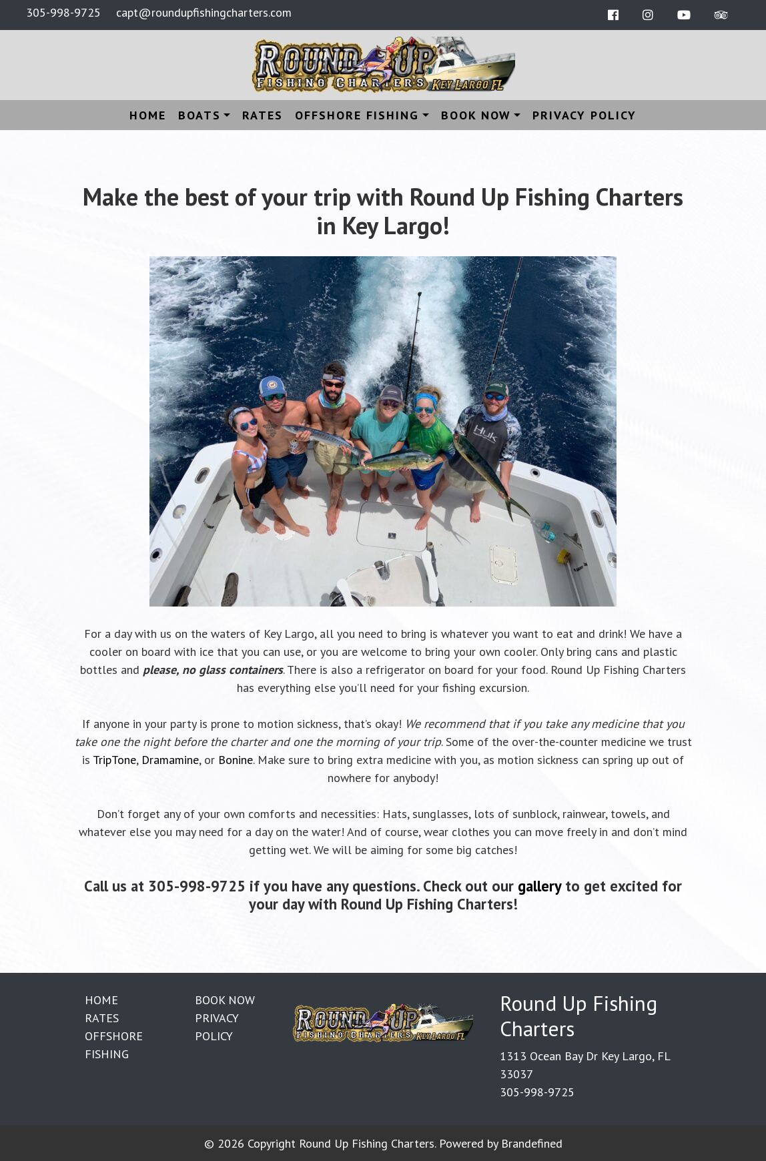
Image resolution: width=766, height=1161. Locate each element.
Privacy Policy (584, 115)
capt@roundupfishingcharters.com (204, 12)
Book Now (476, 115)
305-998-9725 (63, 12)
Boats (199, 115)
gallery (539, 885)
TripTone (114, 759)
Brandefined (531, 1143)
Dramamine (170, 759)
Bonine (235, 759)
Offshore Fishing (357, 115)
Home (147, 115)
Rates (262, 115)
